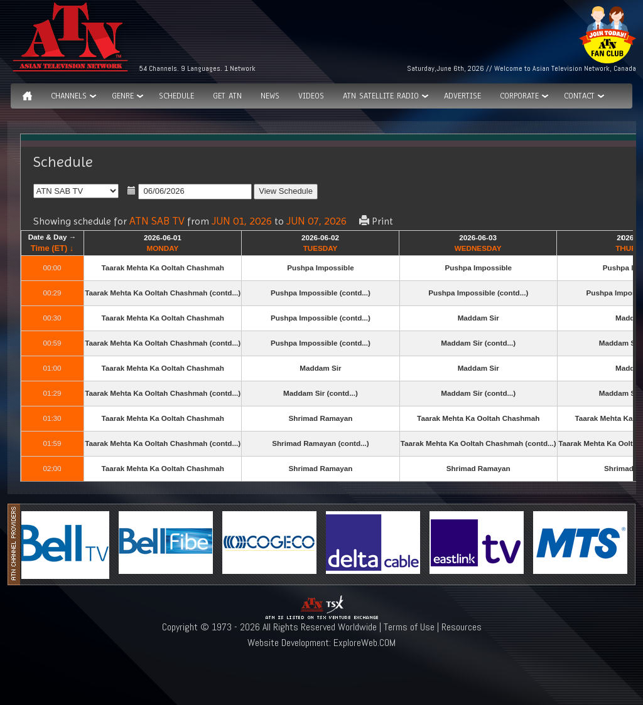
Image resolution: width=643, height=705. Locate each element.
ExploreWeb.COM (364, 642)
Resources (461, 626)
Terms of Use (409, 626)
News (270, 96)
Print (376, 221)
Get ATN (227, 96)
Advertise (462, 96)
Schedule (176, 96)
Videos (311, 96)
